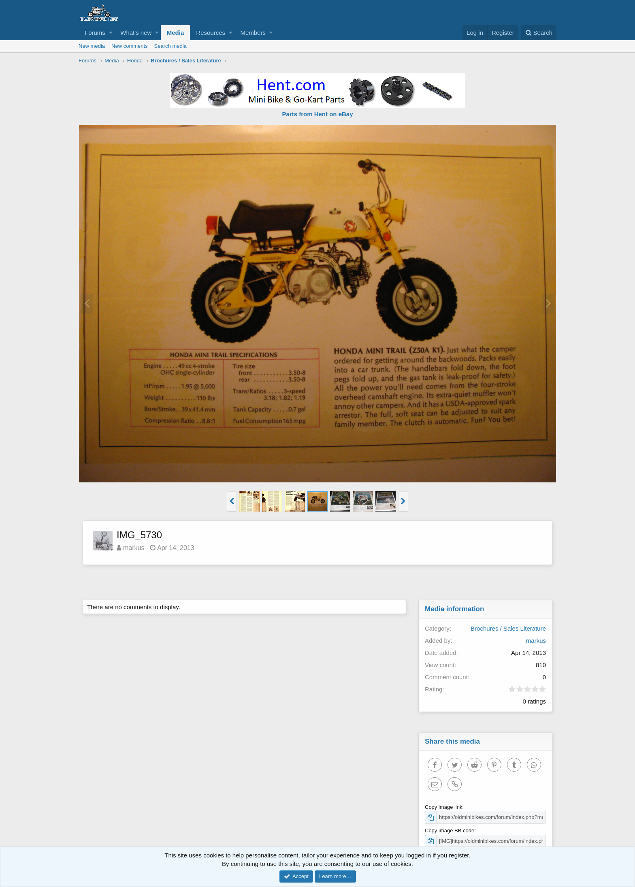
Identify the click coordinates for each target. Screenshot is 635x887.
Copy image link (443, 807)
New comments (129, 46)
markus (133, 547)
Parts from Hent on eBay (317, 114)
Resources (210, 32)
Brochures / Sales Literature (508, 628)
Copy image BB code (449, 830)
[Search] (538, 32)
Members (253, 32)
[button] (111, 32)
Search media (170, 46)
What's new (135, 32)
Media (175, 32)
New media (92, 46)
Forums (95, 32)
